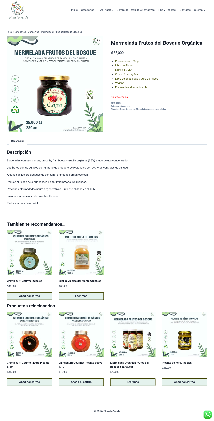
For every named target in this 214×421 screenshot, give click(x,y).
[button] (99, 40)
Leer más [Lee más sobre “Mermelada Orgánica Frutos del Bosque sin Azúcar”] (133, 382)
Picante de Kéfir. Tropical (177, 362)
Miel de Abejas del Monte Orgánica (80, 280)
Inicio (74, 9)
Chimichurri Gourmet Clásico (24, 280)
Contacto (185, 9)
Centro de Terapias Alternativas (136, 9)
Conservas (125, 106)
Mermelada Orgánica (145, 109)
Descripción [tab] (17, 141)
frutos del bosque (127, 109)
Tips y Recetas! (167, 9)
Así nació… (106, 9)
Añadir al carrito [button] (29, 296)
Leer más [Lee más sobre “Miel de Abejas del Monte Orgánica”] (81, 296)
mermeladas (160, 109)
